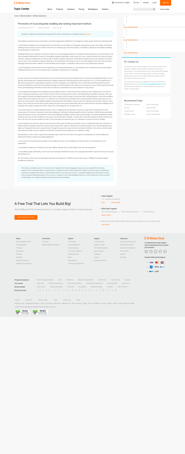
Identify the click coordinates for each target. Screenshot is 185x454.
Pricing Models (21, 245)
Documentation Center (128, 242)
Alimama (79, 303)
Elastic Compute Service (45, 280)
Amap (104, 303)
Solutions (71, 9)
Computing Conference (132, 104)
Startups (19, 257)
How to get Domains (75, 283)
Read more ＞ (87, 34)
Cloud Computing (152, 104)
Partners (105, 9)
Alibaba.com (66, 303)
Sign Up (165, 3)
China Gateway (73, 248)
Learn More (127, 27)
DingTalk (126, 303)
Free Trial (45, 242)
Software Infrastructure (94, 283)
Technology (72, 242)
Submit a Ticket (99, 245)
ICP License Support (75, 251)
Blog (69, 257)
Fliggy (85, 303)
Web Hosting (115, 280)
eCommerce (102, 280)
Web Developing (96, 287)
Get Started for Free (25, 217)
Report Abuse (98, 251)
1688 (73, 303)
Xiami (120, 303)
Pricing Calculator (100, 260)
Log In (154, 2)
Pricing (81, 9)
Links (78, 300)
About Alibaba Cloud (23, 242)
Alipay (132, 303)
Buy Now (134, 27)
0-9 (116, 290)
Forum (96, 257)
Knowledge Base (74, 245)
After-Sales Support (101, 248)
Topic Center (41, 287)
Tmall (42, 303)
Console (146, 2)
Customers (20, 251)
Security (127, 280)
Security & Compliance (128, 248)
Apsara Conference (22, 260)
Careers (17, 300)
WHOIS (122, 254)
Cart (136, 2)
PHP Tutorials (122, 287)
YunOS (90, 303)
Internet (127, 108)
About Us (29, 300)
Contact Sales (164, 9)
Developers (82, 287)
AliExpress (57, 303)
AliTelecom (97, 303)
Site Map (123, 257)
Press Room (124, 251)
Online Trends (151, 108)
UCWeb (109, 303)
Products (59, 9)
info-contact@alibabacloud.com (152, 84)
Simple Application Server (51, 245)
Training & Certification (76, 263)
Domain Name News (153, 114)
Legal (55, 300)
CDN (59, 280)
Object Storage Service (85, 280)
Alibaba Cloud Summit (23, 263)
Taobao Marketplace (32, 303)
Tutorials (110, 287)
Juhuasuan (49, 303)
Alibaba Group (19, 303)
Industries (70, 287)
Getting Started (73, 254)
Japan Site (40, 283)
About (49, 9)
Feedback (97, 254)
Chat (103, 202)
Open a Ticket (106, 215)
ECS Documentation (56, 283)
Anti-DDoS (69, 280)
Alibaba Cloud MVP (126, 245)
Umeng (115, 303)
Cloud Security (129, 111)
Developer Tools (129, 114)
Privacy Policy (43, 300)
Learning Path (112, 283)
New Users (126, 283)
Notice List (67, 300)
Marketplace (93, 9)
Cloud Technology (152, 111)
